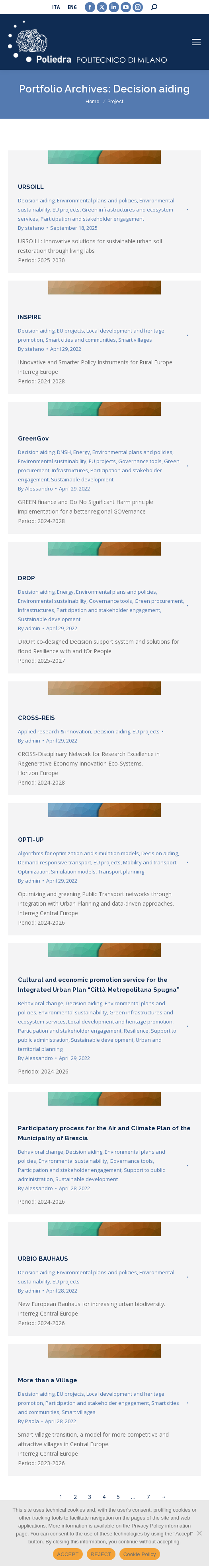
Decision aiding (36, 200)
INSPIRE (29, 317)
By (31, 227)
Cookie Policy (139, 1554)
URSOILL (31, 186)
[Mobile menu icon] (196, 42)
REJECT (101, 1554)
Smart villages (135, 339)
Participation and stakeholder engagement (92, 218)
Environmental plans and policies (97, 200)
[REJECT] (199, 1533)
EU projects (66, 209)
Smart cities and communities (80, 339)
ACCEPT (67, 1554)
